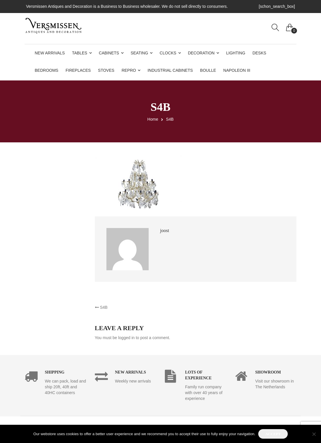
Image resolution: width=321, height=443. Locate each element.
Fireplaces (78, 70)
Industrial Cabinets (170, 70)
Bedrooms (46, 70)
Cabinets (109, 53)
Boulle (208, 70)
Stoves (106, 70)
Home (152, 119)
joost (164, 230)
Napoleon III (236, 70)
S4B (101, 307)
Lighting (235, 53)
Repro (128, 70)
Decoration (201, 53)
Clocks (168, 53)
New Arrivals (50, 53)
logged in (126, 337)
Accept (273, 434)
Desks (259, 53)
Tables (79, 53)
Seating (139, 53)
